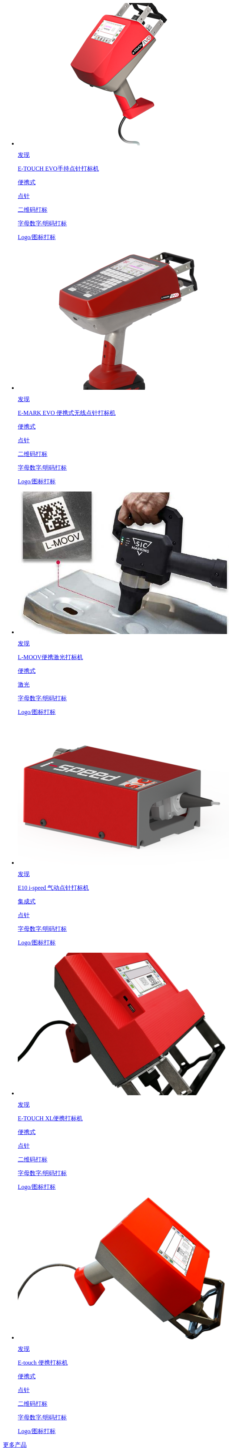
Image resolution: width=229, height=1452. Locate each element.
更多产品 (15, 1445)
